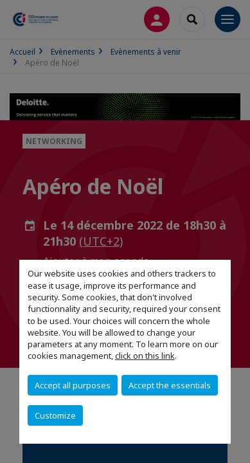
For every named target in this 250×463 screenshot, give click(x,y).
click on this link (145, 355)
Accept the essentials (170, 385)
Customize (55, 415)
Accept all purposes (73, 385)
